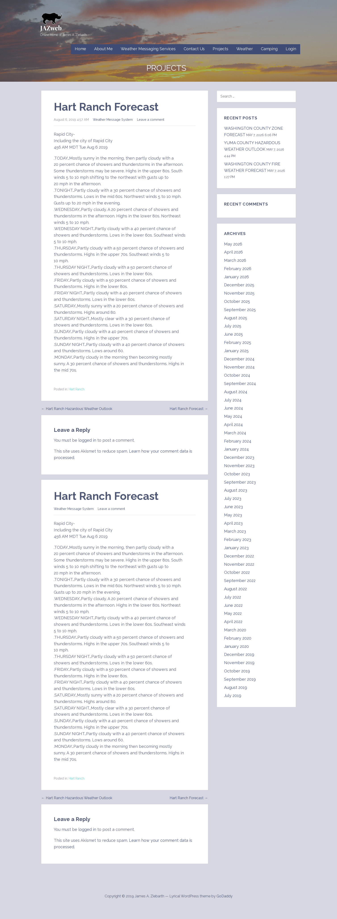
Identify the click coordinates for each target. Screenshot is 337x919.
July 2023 (232, 498)
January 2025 (236, 350)
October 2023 (237, 474)
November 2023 (239, 465)
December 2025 (239, 285)
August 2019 (235, 687)
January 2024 (236, 449)
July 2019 (232, 695)
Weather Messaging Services (148, 48)
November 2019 (239, 662)
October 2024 (237, 375)
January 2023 (236, 547)
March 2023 (235, 531)
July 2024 (232, 400)
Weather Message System (113, 119)
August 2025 (235, 318)
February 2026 (237, 268)
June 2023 (233, 506)
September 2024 (240, 383)
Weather (244, 48)
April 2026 (233, 252)
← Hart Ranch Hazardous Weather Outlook (76, 409)
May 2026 (233, 244)
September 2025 (240, 309)
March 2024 (235, 432)
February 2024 (237, 441)
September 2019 (240, 679)
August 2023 (235, 490)
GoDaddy (224, 896)
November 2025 (239, 293)
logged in (87, 440)
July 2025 (232, 326)
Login (291, 48)
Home (80, 48)
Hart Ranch (76, 389)
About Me (103, 48)
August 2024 (235, 391)
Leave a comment (150, 119)
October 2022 (237, 572)
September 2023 (240, 482)
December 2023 (239, 457)
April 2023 (233, 523)
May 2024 (233, 416)
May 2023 (233, 515)
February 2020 (237, 638)
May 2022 (233, 613)
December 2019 (239, 654)
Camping (269, 48)
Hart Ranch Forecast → (189, 409)
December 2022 (239, 556)
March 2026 (235, 260)
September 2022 (240, 580)
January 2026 (236, 276)
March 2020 (235, 630)
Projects (220, 48)
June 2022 (233, 605)
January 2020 (236, 646)
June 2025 (233, 334)
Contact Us (194, 48)
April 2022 (233, 621)
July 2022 (232, 597)
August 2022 (235, 588)
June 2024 (233, 408)
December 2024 (239, 359)
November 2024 (239, 367)
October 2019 (237, 671)
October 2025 (237, 301)
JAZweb (51, 28)
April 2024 (233, 424)
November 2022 (239, 564)
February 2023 (237, 539)
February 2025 (237, 342)
